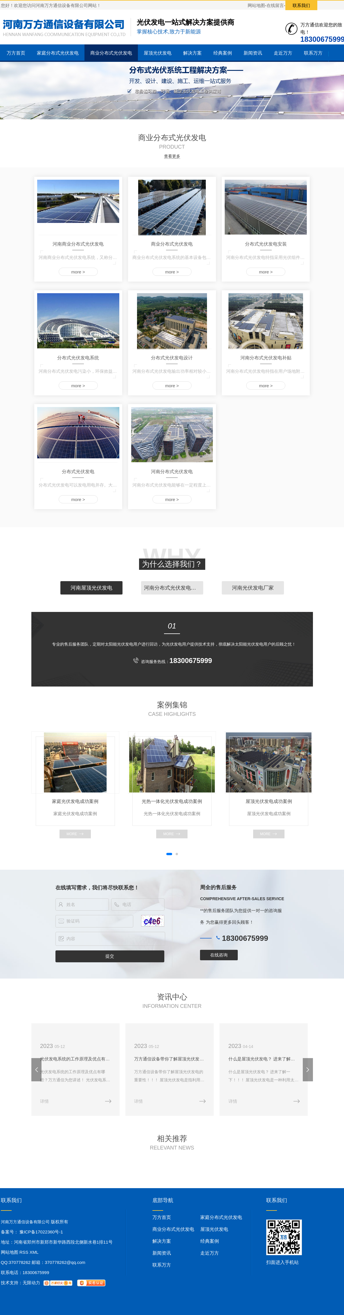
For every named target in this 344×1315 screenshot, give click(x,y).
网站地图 (256, 5)
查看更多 (172, 156)
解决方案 (192, 53)
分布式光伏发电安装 (266, 244)
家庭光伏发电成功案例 (75, 801)
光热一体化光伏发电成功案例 (172, 801)
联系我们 (301, 5)
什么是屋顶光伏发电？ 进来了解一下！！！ (268, 1059)
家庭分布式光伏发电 (58, 53)
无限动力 (31, 1283)
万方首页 (16, 53)
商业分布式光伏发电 (111, 53)
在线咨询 (219, 954)
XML (34, 1253)
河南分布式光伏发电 (172, 471)
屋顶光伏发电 (158, 53)
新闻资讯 (253, 53)
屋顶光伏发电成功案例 (269, 801)
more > (78, 271)
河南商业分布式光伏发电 (78, 244)
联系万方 (313, 53)
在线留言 (275, 5)
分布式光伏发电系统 (78, 357)
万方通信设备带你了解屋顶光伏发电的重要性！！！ (172, 1059)
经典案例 (222, 53)
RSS (24, 1253)
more (71, 834)
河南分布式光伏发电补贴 (265, 357)
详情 (44, 1102)
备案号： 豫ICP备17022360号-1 (32, 1233)
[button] (169, 854)
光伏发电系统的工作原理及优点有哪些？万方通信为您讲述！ (76, 1059)
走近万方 (283, 53)
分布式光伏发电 (78, 471)
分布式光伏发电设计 (172, 357)
